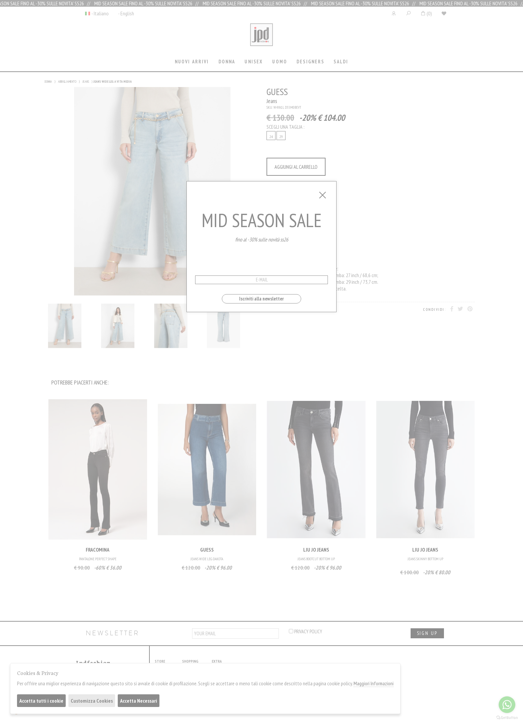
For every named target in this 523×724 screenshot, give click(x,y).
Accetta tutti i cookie (41, 700)
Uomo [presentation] (279, 61)
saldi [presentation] (341, 61)
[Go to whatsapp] (507, 704)
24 (271, 136)
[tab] (191, 62)
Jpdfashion (261, 39)
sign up (427, 633)
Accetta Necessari (138, 700)
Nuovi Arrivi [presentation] (192, 61)
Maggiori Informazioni (374, 683)
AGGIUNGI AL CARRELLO (296, 166)
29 (281, 136)
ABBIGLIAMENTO (67, 81)
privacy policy (305, 631)
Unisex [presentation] (253, 61)
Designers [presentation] (310, 61)
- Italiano (100, 13)
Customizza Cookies (92, 700)
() (426, 13)
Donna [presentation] (226, 61)
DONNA (48, 81)
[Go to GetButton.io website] (507, 717)
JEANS (85, 81)
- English (126, 13)
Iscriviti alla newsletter (261, 298)
